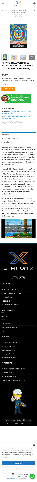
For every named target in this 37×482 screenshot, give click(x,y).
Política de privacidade (9, 327)
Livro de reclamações (8, 357)
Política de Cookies (12, 478)
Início (4, 10)
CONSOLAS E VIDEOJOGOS (19, 10)
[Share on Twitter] (10, 122)
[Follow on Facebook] (13, 277)
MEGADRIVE (14, 12)
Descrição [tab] (5, 134)
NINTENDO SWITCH (8, 376)
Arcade (13, 116)
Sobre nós (4, 316)
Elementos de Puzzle (21, 116)
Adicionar (8, 89)
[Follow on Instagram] (16, 277)
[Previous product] (20, 15)
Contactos (5, 320)
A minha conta (6, 323)
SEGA (33, 10)
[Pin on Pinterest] (17, 122)
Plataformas (4, 118)
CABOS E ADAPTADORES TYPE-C (13, 380)
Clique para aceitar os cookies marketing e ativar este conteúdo (18, 229)
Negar (18, 468)
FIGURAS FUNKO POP (9, 305)
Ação (8, 116)
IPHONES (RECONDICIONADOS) (13, 369)
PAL (29, 116)
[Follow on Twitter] (20, 277)
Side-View (12, 118)
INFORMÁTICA (6, 297)
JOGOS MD (25, 12)
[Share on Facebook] (6, 122)
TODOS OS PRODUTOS (9, 290)
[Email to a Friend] (14, 122)
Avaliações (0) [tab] (6, 142)
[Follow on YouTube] (23, 277)
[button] (34, 445)
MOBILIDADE (6, 301)
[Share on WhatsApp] (3, 122)
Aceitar (18, 463)
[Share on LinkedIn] (21, 122)
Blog (3, 331)
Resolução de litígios (8, 354)
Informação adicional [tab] (9, 138)
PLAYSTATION (6, 373)
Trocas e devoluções (8, 350)
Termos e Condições (8, 346)
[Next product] (16, 15)
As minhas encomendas (9, 342)
